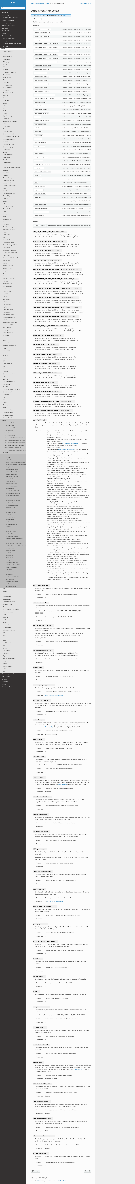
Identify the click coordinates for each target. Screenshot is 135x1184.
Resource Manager (8, 412)
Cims (4, 123)
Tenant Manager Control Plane (11, 609)
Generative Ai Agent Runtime (11, 245)
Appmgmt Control (8, 92)
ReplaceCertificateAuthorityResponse (14, 490)
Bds (4, 108)
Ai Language (6, 62)
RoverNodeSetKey (10, 548)
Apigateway (6, 80)
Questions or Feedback (8, 687)
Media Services (7, 327)
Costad (5, 152)
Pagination (5, 46)
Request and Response (9, 658)
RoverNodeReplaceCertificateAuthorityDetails (16, 545)
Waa (4, 632)
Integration (6, 270)
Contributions (5, 679)
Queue (5, 402)
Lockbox (5, 296)
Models (5, 452)
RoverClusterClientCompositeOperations (15, 440)
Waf (4, 637)
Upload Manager (7, 666)
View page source (85, 3)
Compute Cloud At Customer (11, 136)
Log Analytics (6, 299)
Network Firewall (7, 343)
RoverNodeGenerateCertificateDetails (14, 538)
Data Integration (7, 162)
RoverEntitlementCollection (12, 521)
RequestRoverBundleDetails (12, 495)
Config (5, 648)
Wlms (4, 640)
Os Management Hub (9, 381)
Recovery (5, 405)
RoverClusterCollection (11, 514)
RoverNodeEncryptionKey (12, 536)
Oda (4, 361)
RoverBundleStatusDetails (12, 505)
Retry (4, 661)
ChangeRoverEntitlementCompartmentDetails (16, 464)
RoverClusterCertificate (11, 512)
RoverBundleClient (9, 423)
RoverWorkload (9, 552)
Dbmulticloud (6, 190)
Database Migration (8, 180)
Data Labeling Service (8, 165)
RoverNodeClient (9, 430)
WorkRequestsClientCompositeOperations (15, 450)
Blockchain (6, 111)
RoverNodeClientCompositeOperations (14, 445)
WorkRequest (9, 569)
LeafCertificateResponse (11, 483)
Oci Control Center (8, 356)
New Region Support (7, 23)
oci (14, 2)
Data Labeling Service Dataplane (11, 167)
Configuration (5, 15)
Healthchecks (6, 260)
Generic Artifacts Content (10, 252)
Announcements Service (9, 72)
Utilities (5, 668)
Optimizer (5, 379)
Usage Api (5, 617)
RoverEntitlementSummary (12, 524)
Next (87, 1171)
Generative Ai (6, 239)
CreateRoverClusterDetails (12, 469)
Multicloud (6, 338)
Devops (5, 201)
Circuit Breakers (7, 650)
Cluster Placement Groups (10, 134)
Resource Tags (49, 727)
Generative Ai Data (8, 247)
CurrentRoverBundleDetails (12, 476)
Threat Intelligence (8, 612)
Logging (4, 33)
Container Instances (8, 144)
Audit (4, 98)
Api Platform (6, 74)
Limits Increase (7, 291)
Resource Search (7, 417)
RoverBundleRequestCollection (13, 498)
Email (4, 216)
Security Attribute (7, 594)
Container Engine (7, 141)
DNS (4, 211)
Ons (4, 366)
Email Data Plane (7, 219)
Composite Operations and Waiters (11, 43)
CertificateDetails (10, 459)
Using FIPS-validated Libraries (10, 17)
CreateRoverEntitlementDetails (13, 471)
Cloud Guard (6, 129)
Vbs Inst (5, 622)
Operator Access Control (9, 374)
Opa (4, 368)
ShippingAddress (9, 560)
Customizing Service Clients (9, 674)
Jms (4, 276)
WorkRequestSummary (11, 586)
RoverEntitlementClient (10, 427)
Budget (5, 113)
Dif (4, 203)
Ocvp (4, 358)
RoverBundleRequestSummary (13, 500)
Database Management (9, 178)
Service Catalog (7, 599)
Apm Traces (6, 90)
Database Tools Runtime (9, 185)
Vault (4, 619)
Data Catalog (6, 157)
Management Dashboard (9, 317)
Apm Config (6, 82)
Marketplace (6, 319)
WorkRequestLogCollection (12, 581)
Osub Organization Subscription (11, 389)
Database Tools (7, 183)
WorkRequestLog (10, 579)
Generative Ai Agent (8, 242)
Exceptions (6, 653)
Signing (5, 663)
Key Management (7, 283)
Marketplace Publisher (9, 325)
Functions (5, 232)
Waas (4, 635)
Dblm (4, 188)
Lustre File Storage (8, 309)
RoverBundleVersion (10, 507)
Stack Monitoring (7, 604)
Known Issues (5, 30)
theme (48, 1181)
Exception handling (7, 36)
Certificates (6, 118)
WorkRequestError (10, 574)
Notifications (5, 681)
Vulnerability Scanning (9, 630)
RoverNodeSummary (10, 550)
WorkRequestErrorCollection (12, 576)
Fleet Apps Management (9, 227)
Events (5, 221)
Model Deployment (8, 332)
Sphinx (39, 1181)
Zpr (4, 645)
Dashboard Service (8, 154)
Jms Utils (5, 281)
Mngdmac (5, 330)
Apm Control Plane (8, 85)
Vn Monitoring (7, 627)
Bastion (5, 103)
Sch (4, 588)
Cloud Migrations (7, 131)
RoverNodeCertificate (11, 531)
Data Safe (5, 170)
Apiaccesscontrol (7, 77)
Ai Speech (5, 64)
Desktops (5, 198)
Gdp (4, 237)
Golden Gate (6, 255)
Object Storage (7, 350)
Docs (32, 3)
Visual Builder (6, 625)
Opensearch (6, 371)
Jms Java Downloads (8, 278)
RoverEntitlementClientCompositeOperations (15, 442)
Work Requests (7, 643)
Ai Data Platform (7, 56)
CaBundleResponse (10, 455)
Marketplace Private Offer (10, 322)
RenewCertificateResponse (12, 486)
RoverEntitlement (10, 519)
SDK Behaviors (6, 676)
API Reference (5, 49)
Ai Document (6, 59)
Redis (4, 407)
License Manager (7, 286)
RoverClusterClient (9, 425)
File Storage (6, 224)
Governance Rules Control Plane (11, 258)
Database (5, 175)
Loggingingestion (7, 304)
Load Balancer (6, 294)
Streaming (5, 607)
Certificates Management (9, 121)
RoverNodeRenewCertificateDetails (14, 543)
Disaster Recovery (8, 206)
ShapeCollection (9, 555)
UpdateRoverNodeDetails (11, 567)
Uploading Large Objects (8, 38)
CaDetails (8, 457)
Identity (5, 263)
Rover (4, 420)
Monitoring (6, 335)
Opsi (4, 376)
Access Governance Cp (9, 51)
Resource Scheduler (8, 415)
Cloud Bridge (6, 126)
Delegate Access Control (9, 193)
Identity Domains (7, 268)
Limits (4, 289)
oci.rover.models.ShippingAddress (54, 695)
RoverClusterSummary (11, 517)
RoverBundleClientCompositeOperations (15, 437)
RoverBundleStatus (10, 502)
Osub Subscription (8, 392)
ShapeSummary (9, 557)
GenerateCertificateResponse (12, 478)
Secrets (5, 591)
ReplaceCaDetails (10, 488)
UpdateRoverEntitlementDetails (13, 564)
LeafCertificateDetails (10, 481)
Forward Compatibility (8, 20)
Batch (4, 105)
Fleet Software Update (9, 229)
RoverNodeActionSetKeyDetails (13, 529)
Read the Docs (62, 1181)
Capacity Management (9, 116)
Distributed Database (8, 209)
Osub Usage (6, 394)
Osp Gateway (6, 384)
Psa (4, 397)
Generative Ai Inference (9, 250)
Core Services (6, 149)
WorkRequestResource (11, 583)
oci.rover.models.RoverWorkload (55, 901)
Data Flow (6, 160)
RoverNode (8, 526)
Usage (4, 614)
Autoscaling (6, 100)
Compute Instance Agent (9, 139)
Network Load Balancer (9, 345)
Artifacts (5, 95)
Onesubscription (7, 363)
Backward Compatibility (8, 25)
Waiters (5, 671)
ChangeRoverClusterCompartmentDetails (15, 462)
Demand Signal (7, 196)
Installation (5, 12)
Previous (35, 1171)
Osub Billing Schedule (9, 387)
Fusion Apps (6, 234)
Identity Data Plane (8, 265)
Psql (4, 399)
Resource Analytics (8, 410)
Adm (4, 54)
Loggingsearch (6, 307)
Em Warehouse (7, 214)
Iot (4, 273)
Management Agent (8, 314)
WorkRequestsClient (10, 435)
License (4, 684)
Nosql (4, 348)
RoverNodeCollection (11, 533)
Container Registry (8, 147)
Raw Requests (6, 41)
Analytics (5, 69)
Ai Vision (5, 67)
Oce (4, 353)
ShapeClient (7, 432)
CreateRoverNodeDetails (11, 474)
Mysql (4, 340)
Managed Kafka (7, 312)
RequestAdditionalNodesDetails (13, 493)
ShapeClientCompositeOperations (13, 447)
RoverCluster (9, 510)
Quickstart (5, 28)
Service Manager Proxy (9, 601)
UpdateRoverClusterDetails (12, 562)
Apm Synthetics (7, 87)
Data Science (6, 172)
